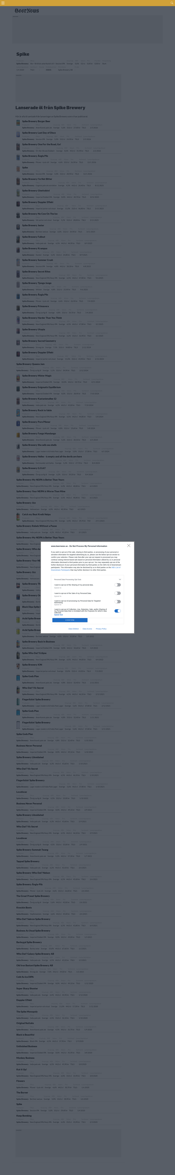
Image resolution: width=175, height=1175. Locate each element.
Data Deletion (74, 629)
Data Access (87, 629)
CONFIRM (69, 620)
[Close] (129, 546)
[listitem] (87, 579)
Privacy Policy (101, 629)
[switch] (117, 584)
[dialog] (87, 587)
